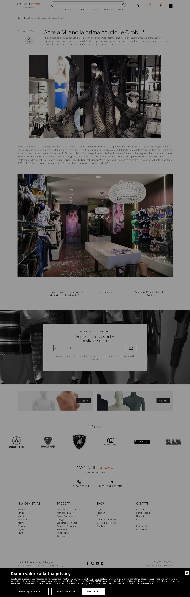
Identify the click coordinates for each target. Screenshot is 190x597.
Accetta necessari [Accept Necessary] (65, 591)
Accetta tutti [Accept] (93, 591)
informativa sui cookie (143, 583)
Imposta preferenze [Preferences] (29, 591)
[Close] (187, 573)
